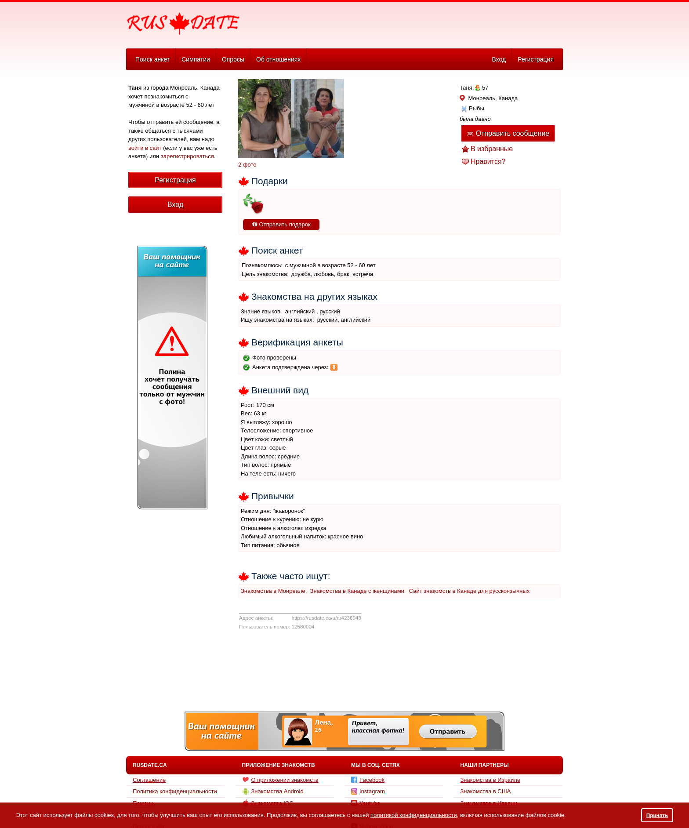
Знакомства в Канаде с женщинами (357, 591)
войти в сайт (145, 148)
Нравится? (488, 161)
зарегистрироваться (187, 156)
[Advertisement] (402, 24)
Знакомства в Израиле (491, 780)
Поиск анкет (152, 59)
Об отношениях (278, 59)
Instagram (368, 791)
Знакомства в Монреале (273, 591)
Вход (499, 59)
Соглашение (149, 780)
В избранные (492, 149)
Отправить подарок (281, 224)
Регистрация (536, 59)
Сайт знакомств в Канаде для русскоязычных (469, 591)
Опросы (233, 59)
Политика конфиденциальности (175, 791)
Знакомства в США (486, 791)
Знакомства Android (273, 791)
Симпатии (195, 59)
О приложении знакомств (280, 779)
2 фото (247, 164)
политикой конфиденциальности (413, 815)
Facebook (367, 780)
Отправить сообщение (508, 133)
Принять (657, 815)
